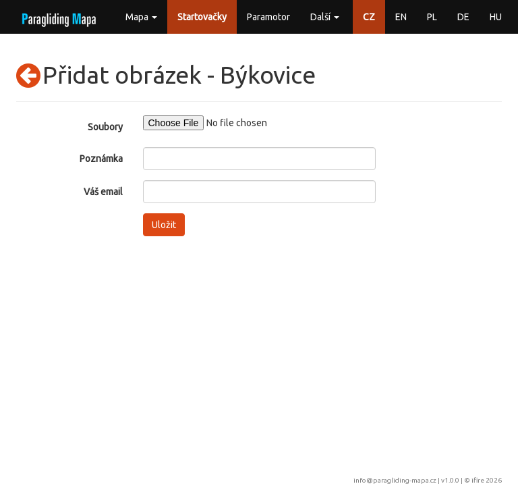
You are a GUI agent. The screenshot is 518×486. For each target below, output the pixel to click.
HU (496, 16)
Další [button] (324, 16)
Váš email (103, 191)
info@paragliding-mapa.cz (394, 480)
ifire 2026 (486, 480)
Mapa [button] (141, 16)
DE (463, 16)
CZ (369, 16)
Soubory (105, 127)
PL (432, 16)
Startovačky (202, 16)
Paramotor (268, 16)
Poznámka (101, 158)
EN (401, 16)
